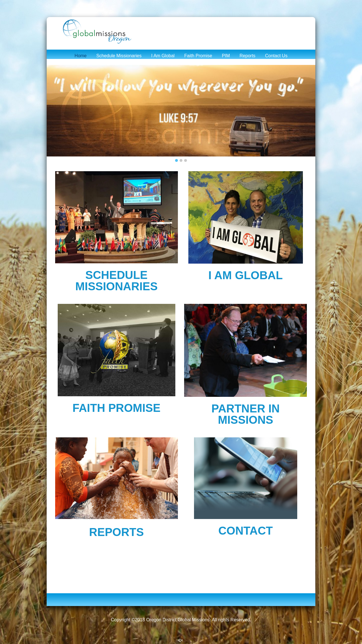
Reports (247, 55)
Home (81, 55)
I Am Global (163, 55)
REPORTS (116, 532)
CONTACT (245, 530)
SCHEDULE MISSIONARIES (116, 281)
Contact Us (276, 55)
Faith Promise (198, 55)
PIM (226, 55)
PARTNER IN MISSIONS (245, 414)
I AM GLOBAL (245, 275)
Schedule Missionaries (118, 55)
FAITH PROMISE (116, 408)
